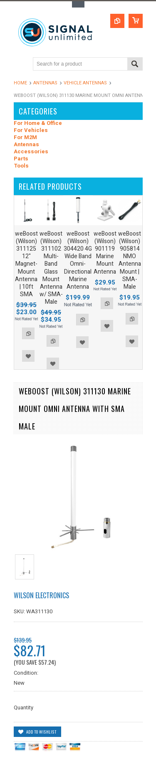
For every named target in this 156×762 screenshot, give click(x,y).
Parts (21, 159)
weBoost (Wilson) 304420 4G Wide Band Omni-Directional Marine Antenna (78, 260)
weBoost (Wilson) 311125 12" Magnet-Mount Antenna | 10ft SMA (26, 264)
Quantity (23, 707)
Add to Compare (28, 333)
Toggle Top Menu (78, 4)
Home (20, 82)
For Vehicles (31, 130)
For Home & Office (38, 123)
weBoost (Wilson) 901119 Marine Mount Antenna (105, 252)
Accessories (31, 151)
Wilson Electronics (41, 595)
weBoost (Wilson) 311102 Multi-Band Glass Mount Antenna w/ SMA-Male (51, 268)
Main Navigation (21, 64)
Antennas (45, 82)
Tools (21, 166)
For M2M (25, 137)
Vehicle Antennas (85, 82)
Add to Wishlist (28, 356)
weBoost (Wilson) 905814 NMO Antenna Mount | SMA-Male (129, 260)
